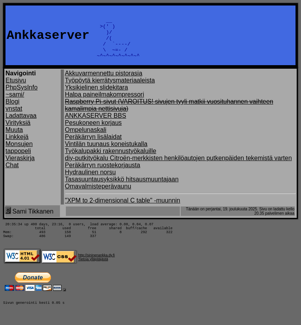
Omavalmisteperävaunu (98, 195)
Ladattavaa (20, 125)
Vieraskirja (19, 167)
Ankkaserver (48, 40)
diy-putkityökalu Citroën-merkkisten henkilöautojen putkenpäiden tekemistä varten (178, 167)
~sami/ (14, 103)
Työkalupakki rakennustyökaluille (110, 160)
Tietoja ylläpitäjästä (93, 273)
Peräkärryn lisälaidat (93, 146)
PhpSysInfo (21, 96)
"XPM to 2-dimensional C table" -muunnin (122, 209)
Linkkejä (17, 146)
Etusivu (15, 89)
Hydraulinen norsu (90, 181)
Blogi (12, 111)
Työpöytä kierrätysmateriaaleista (110, 89)
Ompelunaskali (86, 139)
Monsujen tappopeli (19, 157)
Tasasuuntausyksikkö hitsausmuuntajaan (122, 188)
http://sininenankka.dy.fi (96, 269)
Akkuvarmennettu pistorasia (103, 82)
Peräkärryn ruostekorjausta (102, 174)
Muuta (14, 139)
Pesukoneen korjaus (93, 132)
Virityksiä (18, 132)
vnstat (13, 118)
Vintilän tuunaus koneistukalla (106, 153)
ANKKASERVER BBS (95, 125)
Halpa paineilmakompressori (104, 103)
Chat (12, 174)
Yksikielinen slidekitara (96, 96)
